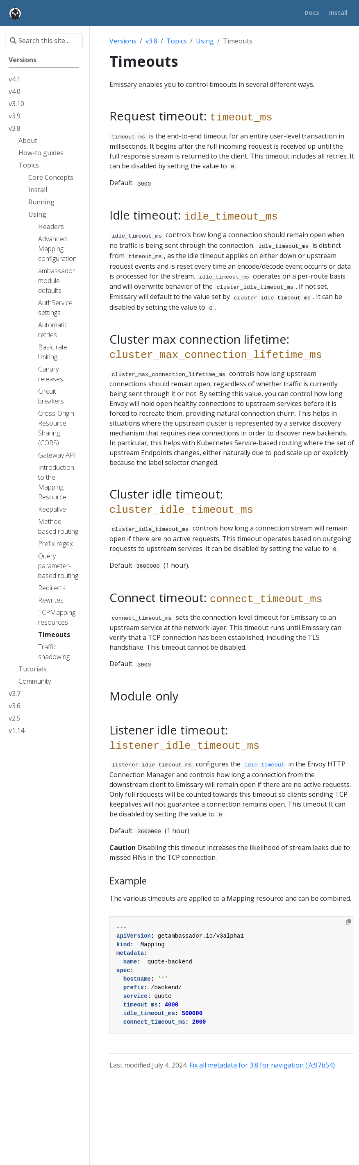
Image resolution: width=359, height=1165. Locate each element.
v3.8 (151, 40)
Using (205, 40)
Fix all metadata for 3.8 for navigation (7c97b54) (262, 1065)
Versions (122, 40)
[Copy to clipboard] (348, 921)
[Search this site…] (44, 40)
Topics (176, 40)
